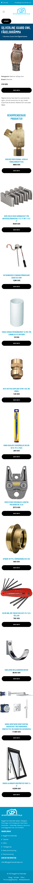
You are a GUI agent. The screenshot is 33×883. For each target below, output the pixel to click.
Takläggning (7, 847)
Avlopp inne (20, 76)
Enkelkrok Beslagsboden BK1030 (16, 670)
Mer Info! (16, 90)
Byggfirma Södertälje (10, 836)
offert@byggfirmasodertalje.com (23, 2)
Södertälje (5, 2)
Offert (6, 21)
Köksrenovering (8, 854)
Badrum (12, 76)
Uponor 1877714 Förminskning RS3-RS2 (16, 559)
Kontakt (16, 877)
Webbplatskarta (24, 880)
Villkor (22, 877)
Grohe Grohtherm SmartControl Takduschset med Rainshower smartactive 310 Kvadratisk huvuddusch (16, 726)
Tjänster (6, 839)
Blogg (10, 877)
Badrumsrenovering (9, 850)
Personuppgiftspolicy (10, 880)
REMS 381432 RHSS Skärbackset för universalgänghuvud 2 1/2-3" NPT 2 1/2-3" (16, 218)
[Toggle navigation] (3, 11)
